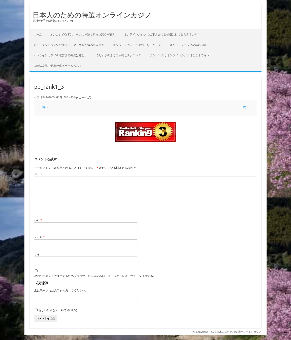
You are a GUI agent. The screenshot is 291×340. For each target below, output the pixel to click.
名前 (38, 220)
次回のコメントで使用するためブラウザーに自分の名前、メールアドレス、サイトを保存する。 (95, 275)
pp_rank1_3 (83, 97)
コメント (39, 173)
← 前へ (43, 107)
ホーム (38, 34)
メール (39, 237)
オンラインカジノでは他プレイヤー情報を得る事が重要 (69, 45)
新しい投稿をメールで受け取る (58, 310)
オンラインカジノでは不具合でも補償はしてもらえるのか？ (162, 34)
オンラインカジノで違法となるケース (137, 45)
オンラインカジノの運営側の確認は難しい (60, 55)
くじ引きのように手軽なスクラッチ (118, 55)
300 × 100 (69, 97)
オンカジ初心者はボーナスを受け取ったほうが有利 (82, 34)
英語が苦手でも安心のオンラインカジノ (55, 20)
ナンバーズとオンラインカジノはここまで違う (179, 55)
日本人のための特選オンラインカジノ (92, 15)
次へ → (247, 107)
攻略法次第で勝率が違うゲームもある (58, 65)
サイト (38, 254)
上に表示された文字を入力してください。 (61, 290)
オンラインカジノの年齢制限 (188, 45)
